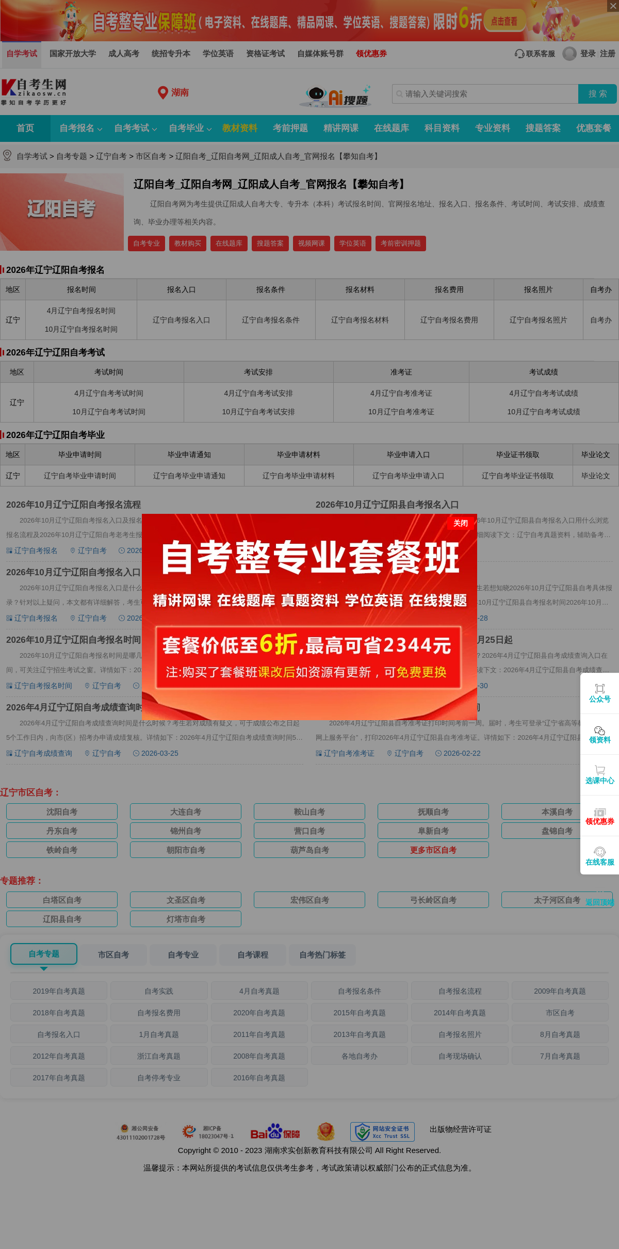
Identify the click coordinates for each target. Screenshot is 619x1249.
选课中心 (599, 780)
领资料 (600, 740)
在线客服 (599, 862)
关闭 (460, 523)
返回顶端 (599, 902)
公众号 (600, 699)
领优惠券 (599, 821)
